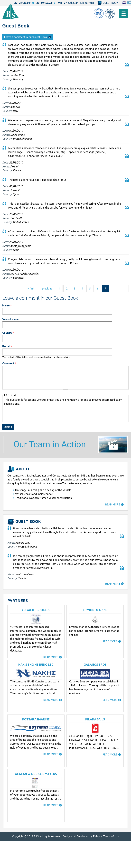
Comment (9, 363)
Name (7, 305)
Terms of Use (111, 836)
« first (31, 288)
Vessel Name (10, 319)
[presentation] (29, 413)
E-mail (7, 346)
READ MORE (112, 504)
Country (8, 332)
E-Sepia (97, 836)
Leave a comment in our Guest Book (27, 37)
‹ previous (46, 288)
